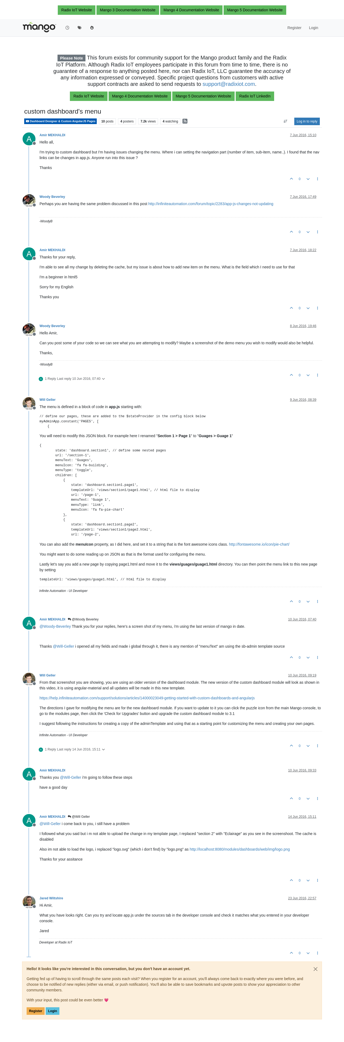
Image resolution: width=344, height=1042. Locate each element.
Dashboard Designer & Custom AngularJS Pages (60, 121)
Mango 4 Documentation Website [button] (191, 10)
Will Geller (48, 400)
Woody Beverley (52, 197)
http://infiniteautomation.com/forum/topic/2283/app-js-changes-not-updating (210, 204)
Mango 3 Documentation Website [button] (128, 10)
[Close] (315, 969)
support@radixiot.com (229, 84)
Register (35, 1011)
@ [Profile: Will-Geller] (63, 646)
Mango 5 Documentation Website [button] (255, 10)
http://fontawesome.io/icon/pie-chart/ (259, 544)
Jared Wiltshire (51, 898)
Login (52, 1011)
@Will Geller (79, 817)
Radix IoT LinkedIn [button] (254, 96)
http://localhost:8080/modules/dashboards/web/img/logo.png (240, 849)
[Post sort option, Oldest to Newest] (285, 121)
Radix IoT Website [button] (76, 10)
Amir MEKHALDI (52, 135)
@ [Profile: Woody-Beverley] (55, 626)
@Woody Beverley (83, 619)
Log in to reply (307, 121)
